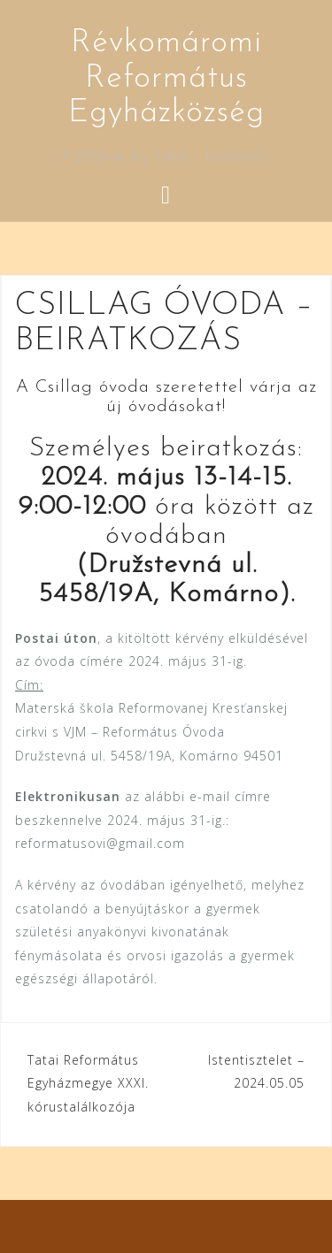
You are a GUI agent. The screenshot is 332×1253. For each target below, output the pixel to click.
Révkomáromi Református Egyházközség (166, 78)
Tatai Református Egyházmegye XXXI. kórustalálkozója (88, 1083)
